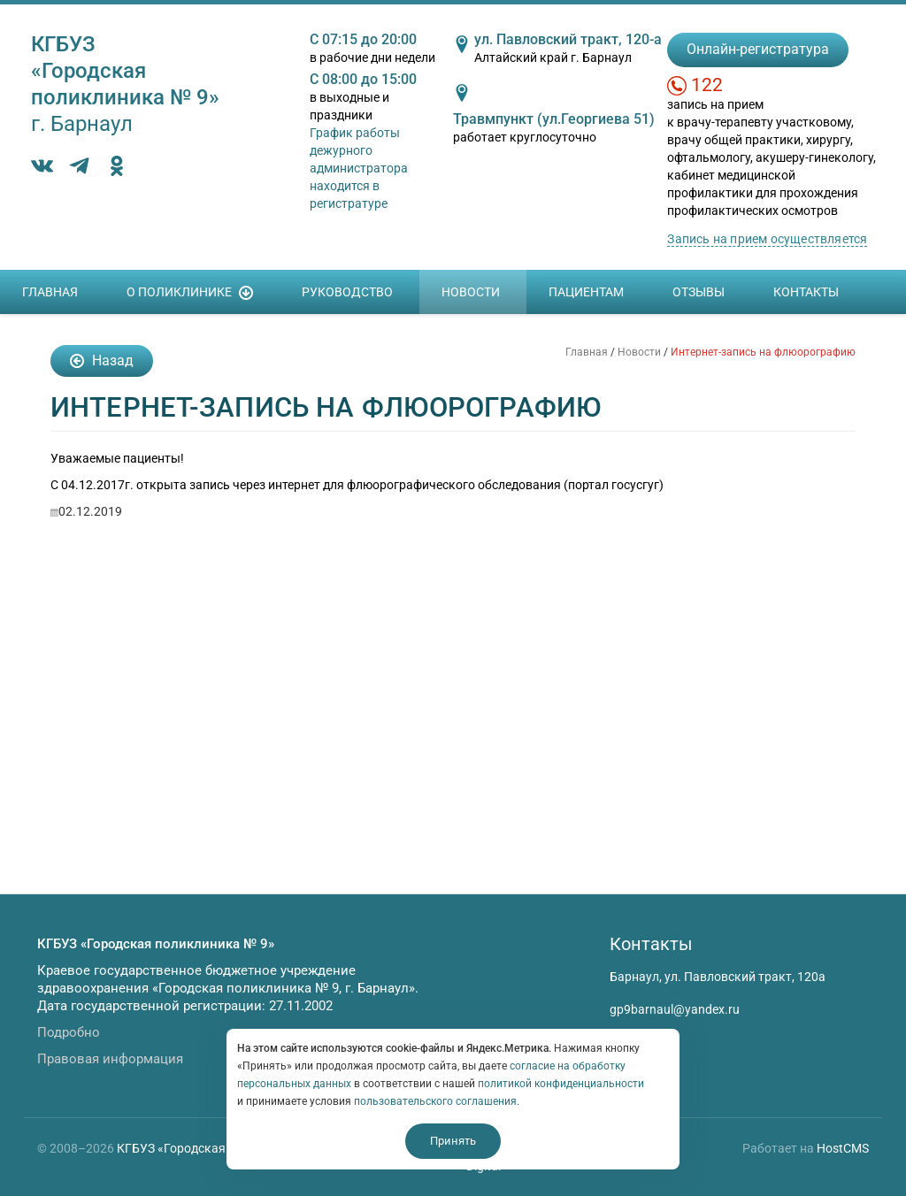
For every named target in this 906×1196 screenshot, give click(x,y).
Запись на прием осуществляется (767, 239)
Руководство (347, 292)
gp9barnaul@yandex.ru (675, 1009)
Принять (453, 1140)
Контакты (806, 292)
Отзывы (698, 292)
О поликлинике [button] (190, 292)
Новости (470, 292)
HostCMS (843, 1148)
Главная (50, 292)
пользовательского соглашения (435, 1101)
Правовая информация (110, 1059)
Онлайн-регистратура (758, 49)
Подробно (68, 1032)
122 (707, 85)
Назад (102, 360)
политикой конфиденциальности (561, 1083)
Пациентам (586, 292)
